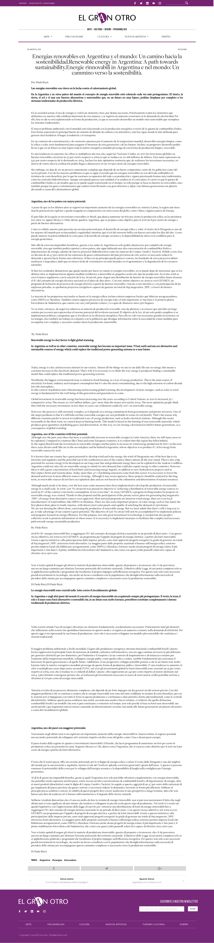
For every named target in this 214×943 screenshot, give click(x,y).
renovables (71, 859)
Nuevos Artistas (135, 36)
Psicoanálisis (74, 35)
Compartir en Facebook (54, 867)
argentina (45, 859)
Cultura (103, 36)
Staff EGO (23, 3)
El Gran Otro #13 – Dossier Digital (42, 3)
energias (58, 859)
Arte (46, 36)
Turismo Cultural (153, 924)
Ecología (182, 49)
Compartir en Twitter (107, 867)
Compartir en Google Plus (160, 867)
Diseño (166, 35)
